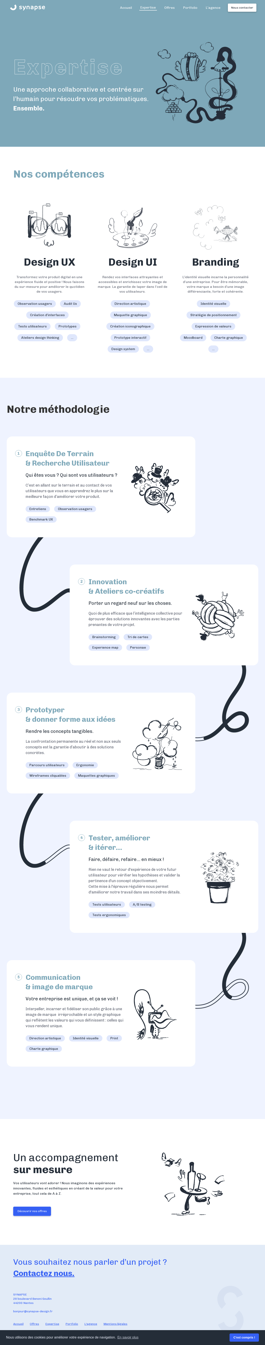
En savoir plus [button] (127, 1337)
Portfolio (190, 8)
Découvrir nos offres (32, 1211)
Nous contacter (242, 7)
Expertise (148, 7)
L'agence (213, 8)
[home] (28, 7)
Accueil (126, 8)
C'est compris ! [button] (244, 1337)
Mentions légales (115, 1324)
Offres (169, 8)
